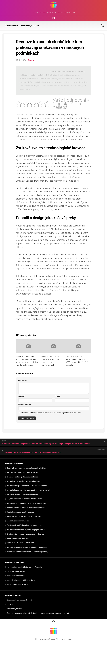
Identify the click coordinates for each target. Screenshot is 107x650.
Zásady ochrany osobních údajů (19, 600)
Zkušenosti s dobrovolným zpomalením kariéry (25, 534)
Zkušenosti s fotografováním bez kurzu (22, 477)
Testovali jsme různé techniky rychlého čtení (24, 516)
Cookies (10, 604)
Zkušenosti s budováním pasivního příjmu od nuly (26, 530)
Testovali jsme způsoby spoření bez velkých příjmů (26, 468)
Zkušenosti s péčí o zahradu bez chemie (22, 494)
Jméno (21, 396)
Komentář (22, 380)
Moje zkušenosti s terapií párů (18, 521)
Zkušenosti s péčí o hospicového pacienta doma (25, 525)
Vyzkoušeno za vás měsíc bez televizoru (22, 472)
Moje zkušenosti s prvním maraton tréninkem (24, 499)
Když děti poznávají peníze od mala (20, 512)
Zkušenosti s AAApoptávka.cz (24, 580)
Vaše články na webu (30, 26)
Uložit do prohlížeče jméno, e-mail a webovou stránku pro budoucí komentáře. (51, 413)
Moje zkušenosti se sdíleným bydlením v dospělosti (27, 547)
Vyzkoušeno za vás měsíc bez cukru (21, 543)
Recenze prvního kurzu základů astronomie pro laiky (27, 552)
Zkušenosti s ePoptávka (32, 567)
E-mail (58, 396)
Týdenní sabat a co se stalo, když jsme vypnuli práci (27, 508)
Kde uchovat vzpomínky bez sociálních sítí (23, 481)
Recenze (32, 60)
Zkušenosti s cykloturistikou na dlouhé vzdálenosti (27, 486)
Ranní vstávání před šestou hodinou (20, 538)
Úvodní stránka (11, 26)
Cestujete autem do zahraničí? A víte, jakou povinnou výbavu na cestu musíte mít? (38, 613)
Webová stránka (24, 404)
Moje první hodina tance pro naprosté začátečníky (26, 503)
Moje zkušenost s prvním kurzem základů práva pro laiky (29, 490)
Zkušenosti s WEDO (19, 571)
